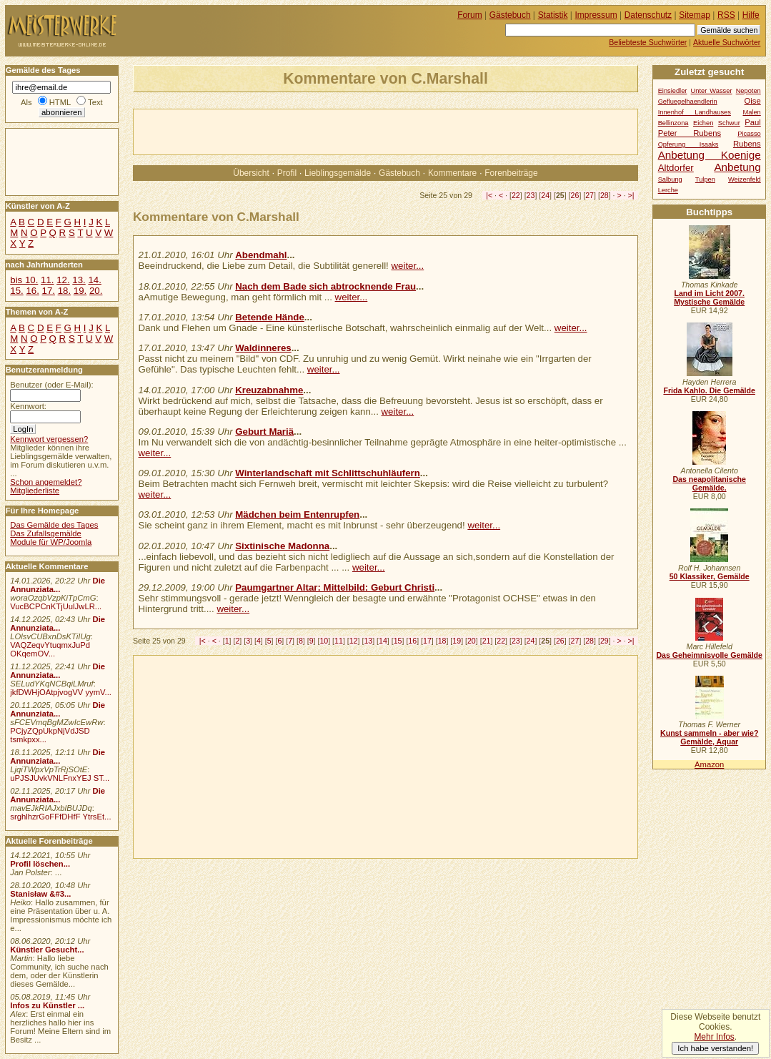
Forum (469, 15)
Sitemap (694, 15)
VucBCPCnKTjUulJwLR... (55, 606)
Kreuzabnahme (269, 390)
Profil (287, 173)
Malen (751, 112)
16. (32, 290)
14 (383, 640)
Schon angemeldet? (45, 482)
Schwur (729, 123)
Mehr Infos (714, 1037)
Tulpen (705, 179)
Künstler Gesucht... (47, 949)
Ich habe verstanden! (715, 1048)
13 (368, 640)
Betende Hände (269, 317)
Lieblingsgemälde (337, 173)
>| (631, 195)
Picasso (749, 133)
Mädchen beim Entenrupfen (297, 514)
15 (398, 640)
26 (575, 195)
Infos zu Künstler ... (47, 1005)
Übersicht (251, 173)
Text (95, 102)
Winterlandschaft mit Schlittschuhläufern (327, 473)
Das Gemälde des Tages (54, 525)
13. (78, 280)
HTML (60, 102)
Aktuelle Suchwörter (726, 42)
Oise (753, 101)
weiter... (408, 265)
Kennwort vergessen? (49, 439)
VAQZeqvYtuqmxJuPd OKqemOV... (50, 649)
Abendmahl (261, 255)
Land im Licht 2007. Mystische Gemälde (709, 297)
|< (489, 195)
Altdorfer (676, 167)
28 (604, 195)
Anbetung (737, 167)
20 (471, 640)
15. (16, 290)
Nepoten (748, 90)
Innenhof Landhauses (694, 112)
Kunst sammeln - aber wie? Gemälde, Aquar (709, 737)
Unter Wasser (711, 90)
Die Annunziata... (57, 584)
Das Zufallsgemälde (45, 533)
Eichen (703, 123)
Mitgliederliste (34, 490)
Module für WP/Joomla (50, 542)
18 (442, 640)
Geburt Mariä (264, 431)
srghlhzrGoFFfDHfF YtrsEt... (60, 816)
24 (545, 195)
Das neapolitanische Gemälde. (709, 483)
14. (94, 280)
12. (62, 280)
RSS (726, 15)
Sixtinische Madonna (282, 546)
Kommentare (452, 173)
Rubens (747, 143)
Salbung (670, 179)
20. (95, 290)
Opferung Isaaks (688, 144)
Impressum (596, 15)
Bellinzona (673, 123)
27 (589, 195)
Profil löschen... (40, 863)
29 (604, 640)
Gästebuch (399, 173)
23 (531, 195)
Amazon (709, 764)
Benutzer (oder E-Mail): (51, 384)
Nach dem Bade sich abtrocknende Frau (325, 286)
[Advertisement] (301, 130)
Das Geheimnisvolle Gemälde (709, 655)
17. (48, 290)
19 (456, 640)
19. (80, 290)
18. (64, 290)
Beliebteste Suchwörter (648, 42)
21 (486, 640)
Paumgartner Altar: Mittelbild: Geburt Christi (334, 587)
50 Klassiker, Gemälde (710, 576)
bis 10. (24, 280)
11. (47, 280)
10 (323, 640)
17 (427, 640)
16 (412, 640)
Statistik (553, 15)
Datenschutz (648, 15)
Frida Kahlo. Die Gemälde (709, 390)
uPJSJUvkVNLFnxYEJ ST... (59, 778)
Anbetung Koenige (709, 155)
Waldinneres (263, 348)
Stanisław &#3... (40, 894)
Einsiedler (672, 90)
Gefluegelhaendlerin (687, 101)
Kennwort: (28, 406)
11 (338, 640)
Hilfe (751, 15)
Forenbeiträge (510, 173)
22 (516, 195)
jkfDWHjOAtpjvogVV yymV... (60, 692)
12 (353, 640)
